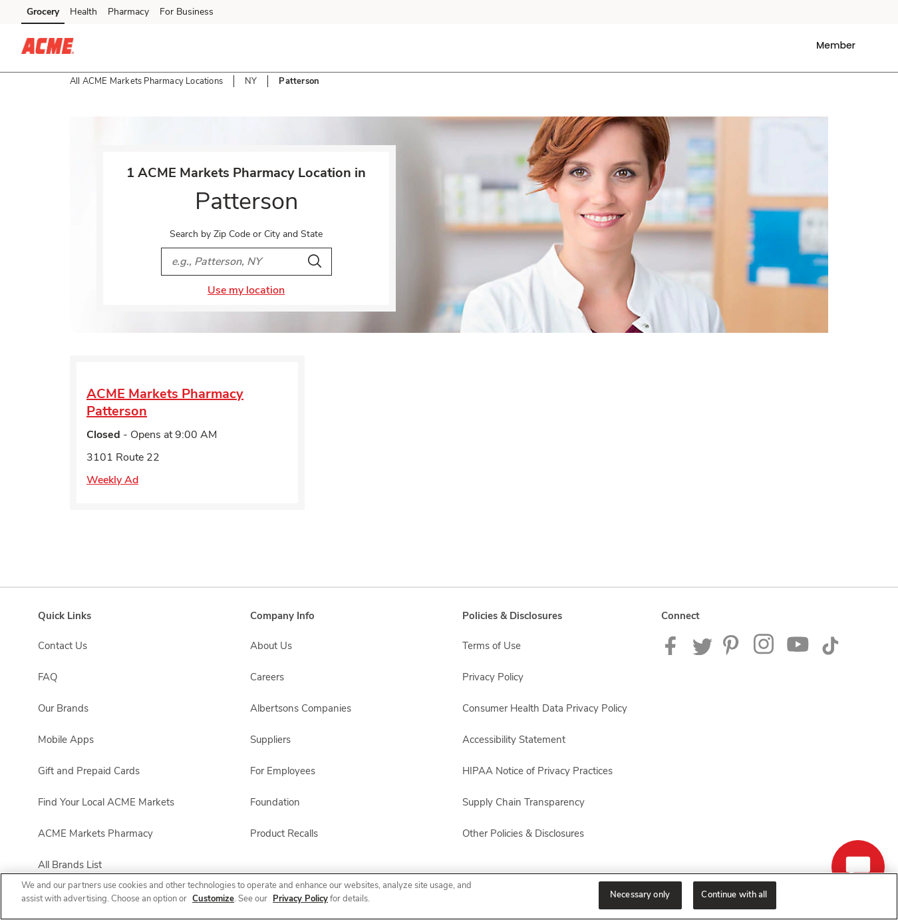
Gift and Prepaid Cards (89, 771)
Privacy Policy (300, 899)
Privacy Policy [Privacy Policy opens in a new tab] (493, 677)
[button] (838, 45)
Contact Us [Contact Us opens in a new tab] (62, 645)
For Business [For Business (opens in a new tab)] (187, 11)
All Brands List (70, 864)
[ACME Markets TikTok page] (830, 652)
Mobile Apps (66, 739)
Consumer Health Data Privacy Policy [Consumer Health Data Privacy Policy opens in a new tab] (544, 708)
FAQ (47, 677)
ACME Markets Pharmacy (95, 833)
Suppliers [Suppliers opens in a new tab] (270, 739)
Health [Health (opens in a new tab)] (83, 11)
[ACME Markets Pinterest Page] (733, 652)
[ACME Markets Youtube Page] (798, 652)
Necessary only (640, 895)
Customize (213, 899)
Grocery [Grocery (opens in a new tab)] (43, 11)
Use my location (246, 290)
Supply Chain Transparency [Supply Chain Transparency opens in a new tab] (523, 802)
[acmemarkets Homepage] (47, 48)
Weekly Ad (112, 480)
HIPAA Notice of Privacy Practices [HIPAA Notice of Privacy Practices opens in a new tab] (537, 771)
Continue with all (734, 895)
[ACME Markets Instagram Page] (764, 652)
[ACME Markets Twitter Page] (702, 652)
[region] (449, 896)
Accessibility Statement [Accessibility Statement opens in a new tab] (513, 739)
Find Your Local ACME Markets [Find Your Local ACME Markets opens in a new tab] (106, 802)
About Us (271, 645)
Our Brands (63, 708)
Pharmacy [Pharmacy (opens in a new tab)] (128, 11)
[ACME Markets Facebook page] (673, 652)
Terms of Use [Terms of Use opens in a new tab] (491, 645)
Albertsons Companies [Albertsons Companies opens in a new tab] (300, 708)
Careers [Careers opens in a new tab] (267, 677)
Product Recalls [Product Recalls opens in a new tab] (284, 833)
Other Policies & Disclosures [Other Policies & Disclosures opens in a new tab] (523, 833)
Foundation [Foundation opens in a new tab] (275, 802)
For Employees (282, 771)
